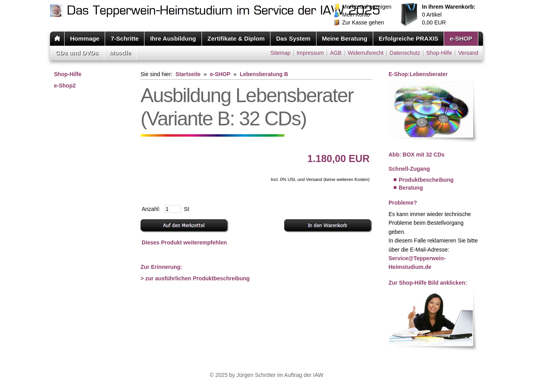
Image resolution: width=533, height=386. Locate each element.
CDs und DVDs (77, 52)
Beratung (411, 188)
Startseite (188, 74)
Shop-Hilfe (439, 53)
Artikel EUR (449, 15)
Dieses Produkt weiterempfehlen (184, 242)
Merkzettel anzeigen (366, 7)
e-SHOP (461, 38)
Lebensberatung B (264, 74)
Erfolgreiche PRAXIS (408, 38)
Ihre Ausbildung (173, 38)
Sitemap (280, 53)
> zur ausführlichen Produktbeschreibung (195, 278)
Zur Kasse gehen (363, 22)
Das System (293, 38)
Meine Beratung (344, 38)
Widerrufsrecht (365, 53)
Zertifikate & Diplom (236, 38)
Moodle (120, 52)
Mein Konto (356, 14)
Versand (468, 53)
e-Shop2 (65, 85)
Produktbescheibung (426, 180)
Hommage (84, 38)
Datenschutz (405, 53)
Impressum (310, 53)
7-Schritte (125, 38)
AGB (336, 53)
